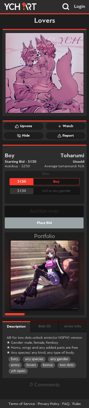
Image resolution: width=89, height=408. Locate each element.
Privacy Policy (48, 404)
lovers (31, 365)
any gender (59, 359)
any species (34, 359)
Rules (76, 404)
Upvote (23, 126)
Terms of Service (22, 404)
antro (15, 365)
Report (65, 136)
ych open (18, 371)
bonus (48, 365)
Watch (65, 126)
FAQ (66, 404)
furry (14, 359)
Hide (23, 136)
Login (79, 6)
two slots (67, 365)
